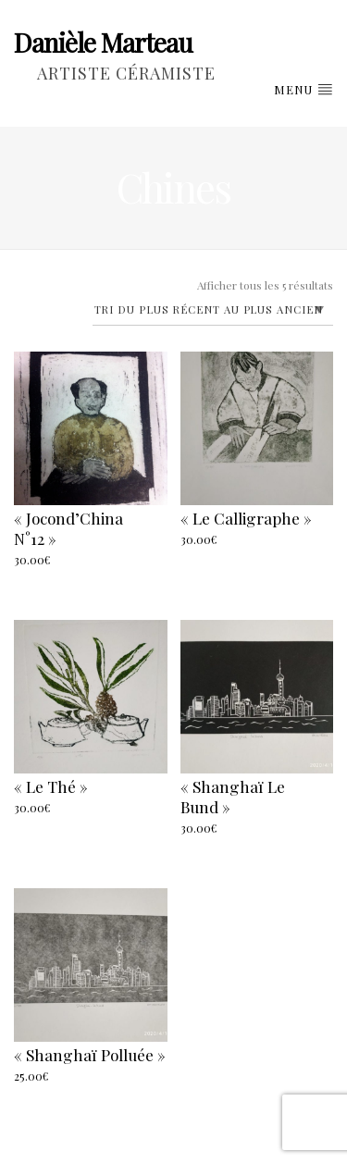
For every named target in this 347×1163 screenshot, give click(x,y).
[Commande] (213, 311)
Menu (303, 89)
